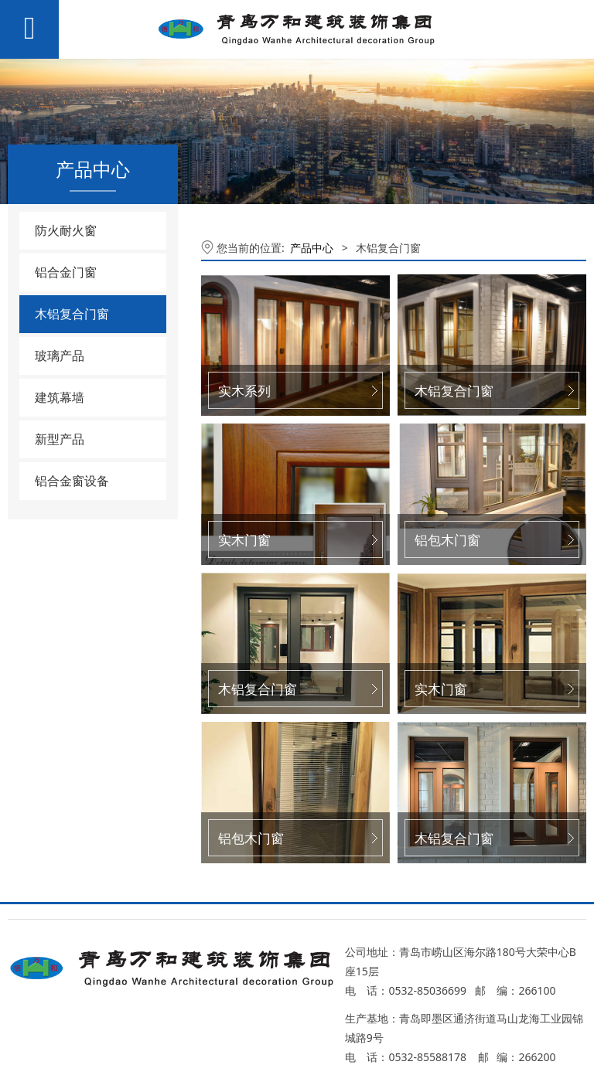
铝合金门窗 (66, 272)
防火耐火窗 (66, 230)
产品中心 (311, 247)
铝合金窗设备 (72, 480)
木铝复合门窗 (72, 313)
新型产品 (59, 438)
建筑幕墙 (59, 397)
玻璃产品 (59, 355)
